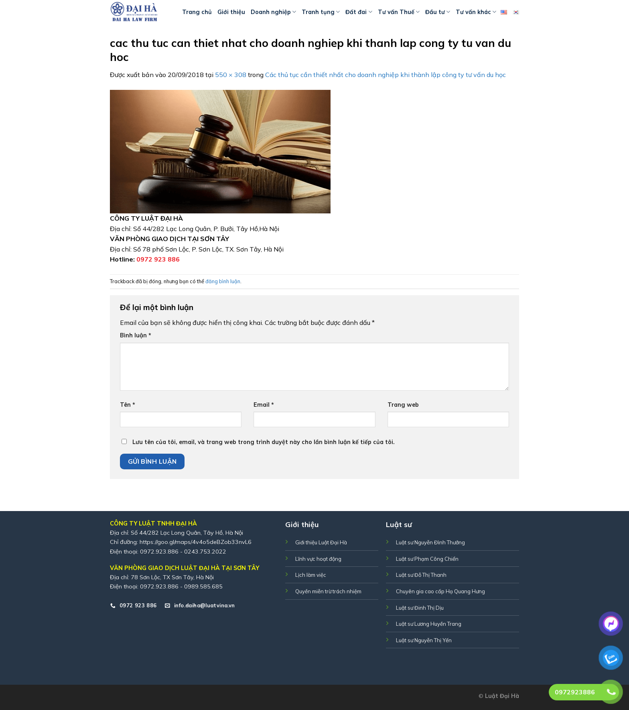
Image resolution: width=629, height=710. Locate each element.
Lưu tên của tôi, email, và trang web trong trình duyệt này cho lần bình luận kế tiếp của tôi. (263, 442)
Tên (127, 404)
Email (264, 404)
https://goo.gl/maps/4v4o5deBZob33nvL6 (196, 542)
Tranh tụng (321, 12)
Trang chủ (197, 12)
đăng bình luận (222, 281)
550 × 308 (230, 75)
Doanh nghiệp (273, 12)
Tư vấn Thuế (399, 12)
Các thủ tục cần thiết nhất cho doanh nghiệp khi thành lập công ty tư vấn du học (385, 75)
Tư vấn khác (476, 12)
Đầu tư (437, 12)
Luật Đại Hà (502, 696)
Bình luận (135, 335)
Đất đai (358, 12)
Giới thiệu (231, 12)
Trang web (403, 404)
